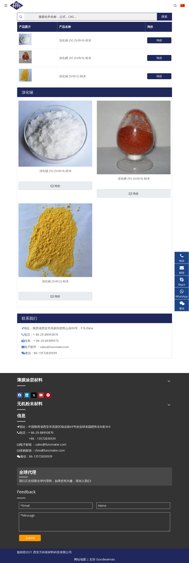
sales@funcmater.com (50, 444)
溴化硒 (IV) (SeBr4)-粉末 (75, 58)
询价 (159, 40)
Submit (30, 538)
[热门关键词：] (164, 16)
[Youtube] (41, 395)
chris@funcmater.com (50, 450)
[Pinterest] (48, 395)
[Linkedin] (27, 395)
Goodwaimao (105, 559)
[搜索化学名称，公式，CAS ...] (90, 16)
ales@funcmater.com (55, 347)
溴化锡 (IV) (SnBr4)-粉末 (75, 40)
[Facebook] (19, 395)
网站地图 (80, 559)
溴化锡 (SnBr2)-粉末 (72, 76)
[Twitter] (34, 395)
